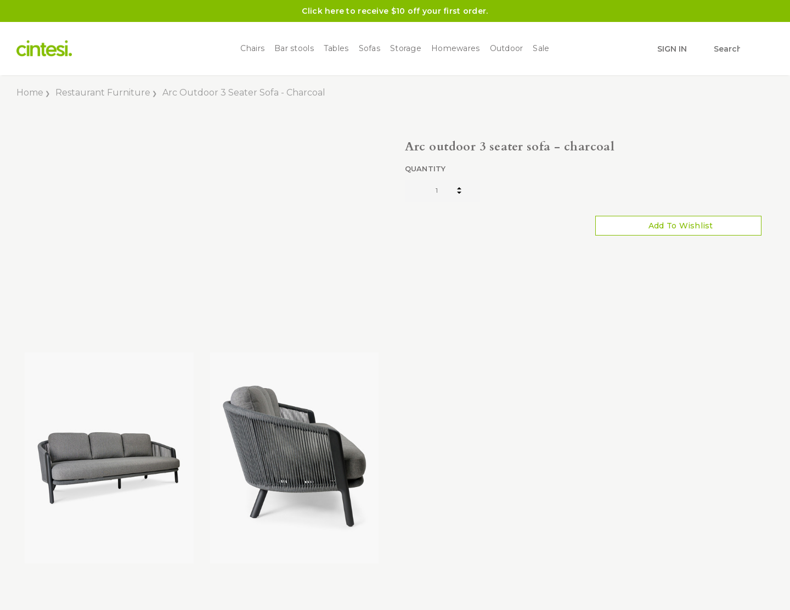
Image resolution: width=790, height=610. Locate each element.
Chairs (252, 48)
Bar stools (294, 48)
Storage (405, 48)
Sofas (369, 48)
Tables (336, 48)
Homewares (455, 48)
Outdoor (506, 48)
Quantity (425, 168)
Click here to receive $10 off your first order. (395, 11)
